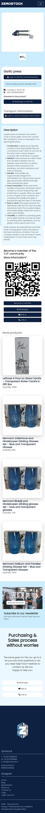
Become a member (22, 303)
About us (5, 787)
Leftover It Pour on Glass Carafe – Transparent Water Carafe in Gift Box (22, 381)
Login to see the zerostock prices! (22, 77)
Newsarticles (6, 785)
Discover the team (16, 602)
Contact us (6, 790)
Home (3, 780)
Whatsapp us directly (22, 101)
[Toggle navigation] (41, 4)
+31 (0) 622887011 (10, 757)
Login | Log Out (7, 795)
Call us (23, 320)
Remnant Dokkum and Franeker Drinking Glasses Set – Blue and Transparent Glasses (22, 566)
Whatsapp (22, 309)
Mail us (22, 314)
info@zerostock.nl (10, 762)
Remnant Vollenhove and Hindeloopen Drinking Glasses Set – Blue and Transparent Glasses (20, 443)
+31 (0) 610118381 (10, 759)
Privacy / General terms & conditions (17, 806)
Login (3, 792)
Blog (3, 782)
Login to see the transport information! (22, 116)
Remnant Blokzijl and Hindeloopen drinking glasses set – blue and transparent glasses (20, 505)
